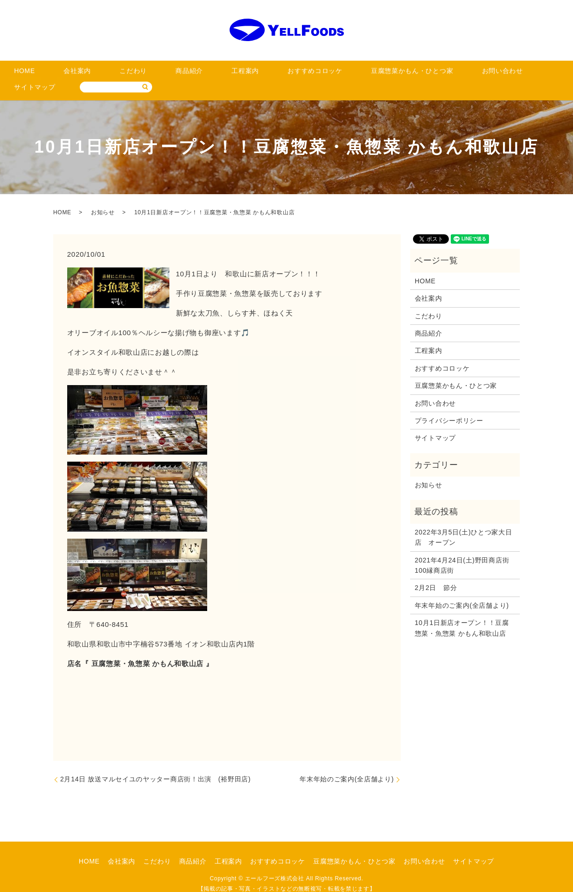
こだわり (107, 73)
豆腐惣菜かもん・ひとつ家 (324, 73)
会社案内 (65, 73)
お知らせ (103, 198)
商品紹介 (148, 73)
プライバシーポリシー (449, 406)
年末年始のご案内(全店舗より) (347, 764)
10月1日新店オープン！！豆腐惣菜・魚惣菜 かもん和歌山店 (462, 614)
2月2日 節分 (436, 573)
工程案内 (190, 73)
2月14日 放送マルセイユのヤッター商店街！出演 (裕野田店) (155, 764)
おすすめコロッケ (244, 73)
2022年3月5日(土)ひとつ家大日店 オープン (463, 523)
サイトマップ (451, 73)
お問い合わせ (397, 73)
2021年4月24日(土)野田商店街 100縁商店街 (465, 551)
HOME (27, 73)
